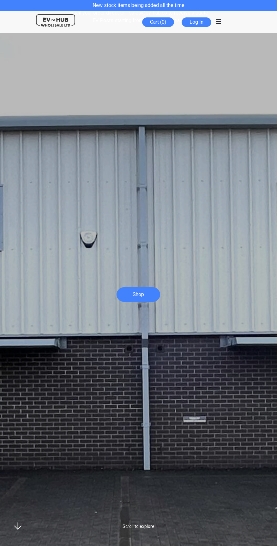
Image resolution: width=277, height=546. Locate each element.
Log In (196, 22)
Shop (138, 294)
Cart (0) (158, 22)
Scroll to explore (138, 526)
